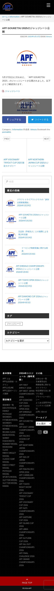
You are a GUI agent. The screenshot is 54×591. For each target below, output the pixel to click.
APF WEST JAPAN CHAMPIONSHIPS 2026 (26, 394)
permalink (6, 132)
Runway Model (10, 444)
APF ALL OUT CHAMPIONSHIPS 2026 (26, 547)
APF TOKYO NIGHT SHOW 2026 (25, 487)
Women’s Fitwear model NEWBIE (10, 426)
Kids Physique (9, 408)
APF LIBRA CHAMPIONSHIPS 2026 (26, 532)
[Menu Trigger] (48, 5)
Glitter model (10, 480)
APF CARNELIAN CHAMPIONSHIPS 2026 (26, 478)
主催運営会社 (41, 381)
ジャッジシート (12, 91)
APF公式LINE (8, 387)
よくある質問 (43, 402)
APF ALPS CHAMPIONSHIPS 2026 (26, 511)
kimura (49, 36)
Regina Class (9, 432)
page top (27, 581)
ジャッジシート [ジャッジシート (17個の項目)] (14, 323)
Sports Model (10, 477)
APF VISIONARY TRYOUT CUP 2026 (26, 496)
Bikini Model (9, 435)
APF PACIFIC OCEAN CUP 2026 (24, 439)
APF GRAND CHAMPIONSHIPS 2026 (26, 562)
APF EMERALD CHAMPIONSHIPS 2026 (26, 415)
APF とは (6, 378)
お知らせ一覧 (41, 378)
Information (14, 17)
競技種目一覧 (8, 405)
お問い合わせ (41, 411)
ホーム (5, 17)
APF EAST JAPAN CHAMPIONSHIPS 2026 (26, 430)
